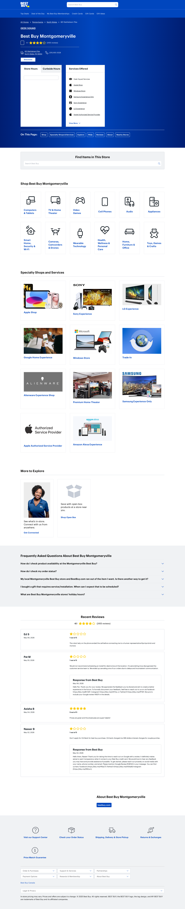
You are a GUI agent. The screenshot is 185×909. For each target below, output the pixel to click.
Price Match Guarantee (35, 853)
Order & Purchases (38, 871)
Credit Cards (77, 13)
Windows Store (81, 357)
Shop (44, 135)
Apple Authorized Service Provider (43, 445)
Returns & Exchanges (150, 832)
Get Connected (31, 532)
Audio (129, 211)
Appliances (154, 211)
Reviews (99, 135)
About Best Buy (112, 876)
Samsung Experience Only (137, 401)
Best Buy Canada (28, 883)
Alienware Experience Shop (39, 395)
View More (74, 123)
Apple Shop (30, 312)
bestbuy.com (104, 805)
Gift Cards (89, 13)
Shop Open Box (68, 517)
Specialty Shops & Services (62, 135)
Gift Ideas (101, 13)
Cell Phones (105, 211)
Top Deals (25, 13)
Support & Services (75, 871)
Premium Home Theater (86, 402)
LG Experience (130, 308)
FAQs (90, 135)
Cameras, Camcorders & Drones (55, 244)
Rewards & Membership (75, 876)
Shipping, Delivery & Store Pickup (111, 832)
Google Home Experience (38, 357)
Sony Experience (82, 313)
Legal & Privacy (92, 891)
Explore (80, 135)
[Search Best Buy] (92, 4)
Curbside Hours (51, 68)
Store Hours (31, 68)
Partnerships (112, 871)
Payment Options (38, 876)
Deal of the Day (37, 13)
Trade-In (127, 357)
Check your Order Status (71, 832)
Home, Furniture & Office (128, 244)
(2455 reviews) (52, 43)
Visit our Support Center (35, 832)
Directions (28, 59)
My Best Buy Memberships (58, 13)
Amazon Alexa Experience (87, 444)
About (110, 135)
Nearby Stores (122, 135)
